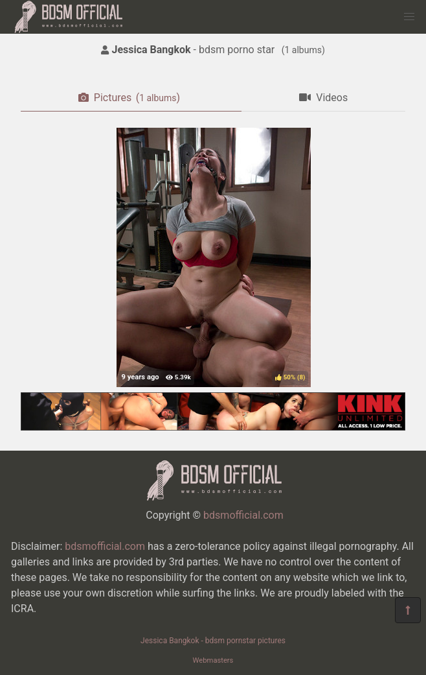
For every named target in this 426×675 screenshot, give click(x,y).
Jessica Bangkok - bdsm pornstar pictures (213, 640)
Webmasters (213, 660)
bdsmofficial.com (243, 515)
